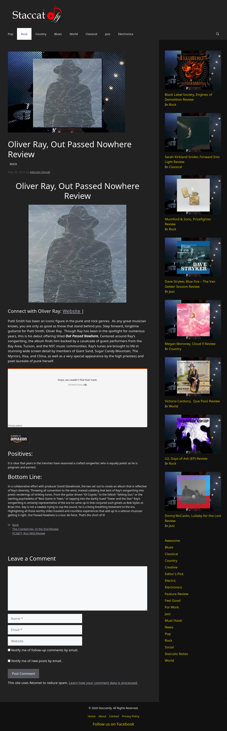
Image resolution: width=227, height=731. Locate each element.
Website (72, 311)
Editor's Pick (174, 574)
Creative (171, 567)
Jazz (107, 34)
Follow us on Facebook (113, 724)
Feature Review (176, 594)
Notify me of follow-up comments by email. (44, 650)
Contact (114, 716)
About (102, 716)
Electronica (125, 34)
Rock (24, 34)
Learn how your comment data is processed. (103, 682)
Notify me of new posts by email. (36, 661)
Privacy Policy (130, 716)
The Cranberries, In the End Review (35, 529)
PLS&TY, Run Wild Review (28, 533)
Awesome (172, 540)
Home (92, 716)
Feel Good (172, 600)
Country (40, 34)
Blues (58, 34)
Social (169, 647)
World (74, 34)
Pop (10, 34)
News (169, 627)
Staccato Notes (176, 653)
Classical (91, 34)
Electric (170, 580)
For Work (172, 607)
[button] (217, 34)
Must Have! (173, 620)
